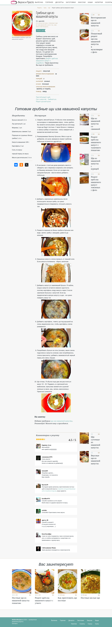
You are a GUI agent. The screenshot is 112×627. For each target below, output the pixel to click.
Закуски (82, 2)
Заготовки (71, 2)
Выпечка (39, 2)
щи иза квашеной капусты (61, 421)
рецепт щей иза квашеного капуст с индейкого (47, 61)
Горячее (49, 2)
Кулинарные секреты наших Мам (22, 2)
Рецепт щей (40, 30)
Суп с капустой (41, 99)
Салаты (82, 624)
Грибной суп (52, 99)
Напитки (99, 2)
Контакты (15, 623)
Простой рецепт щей (43, 97)
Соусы (90, 624)
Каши (90, 2)
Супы (97, 624)
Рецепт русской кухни (43, 101)
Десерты (59, 2)
